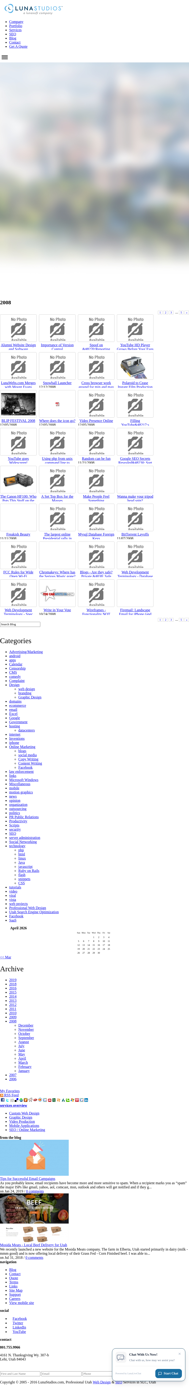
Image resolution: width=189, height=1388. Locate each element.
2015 (12, 992)
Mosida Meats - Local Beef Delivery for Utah (33, 1245)
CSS (21, 883)
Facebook (25, 767)
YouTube (17, 1332)
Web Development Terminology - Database (135, 574)
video (13, 891)
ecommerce (17, 705)
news (13, 796)
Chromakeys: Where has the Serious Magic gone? (57, 574)
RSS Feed (9, 1095)
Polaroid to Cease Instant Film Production (135, 385)
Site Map (15, 1290)
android (14, 656)
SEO (12, 34)
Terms (13, 1282)
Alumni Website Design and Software (18, 347)
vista (12, 900)
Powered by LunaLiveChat (128, 1374)
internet (14, 734)
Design (14, 685)
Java (21, 862)
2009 (12, 1017)
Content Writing (30, 763)
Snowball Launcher (57, 383)
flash (21, 875)
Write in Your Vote (57, 610)
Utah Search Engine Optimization (34, 912)
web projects (18, 904)
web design (26, 689)
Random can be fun (96, 459)
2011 (12, 1009)
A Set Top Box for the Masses (57, 498)
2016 (12, 988)
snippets (24, 879)
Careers (14, 1299)
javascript (25, 867)
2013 (12, 1001)
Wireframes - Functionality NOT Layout (96, 614)
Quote (13, 1278)
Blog (12, 38)
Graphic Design (29, 697)
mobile (14, 788)
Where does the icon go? (57, 421)
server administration (24, 838)
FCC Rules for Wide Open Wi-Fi (18, 574)
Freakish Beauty (18, 534)
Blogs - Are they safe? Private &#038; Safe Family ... (96, 576)
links (12, 776)
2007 (12, 1075)
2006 (12, 1079)
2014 (12, 996)
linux (22, 858)
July (21, 1046)
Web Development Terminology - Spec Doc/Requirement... (18, 614)
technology (17, 846)
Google (14, 718)
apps (12, 660)
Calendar (15, 664)
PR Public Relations (24, 817)
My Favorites (10, 1091)
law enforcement (21, 772)
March (23, 1062)
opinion (14, 800)
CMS (13, 672)
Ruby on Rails (28, 871)
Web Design (102, 1382)
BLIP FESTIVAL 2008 (18, 421)
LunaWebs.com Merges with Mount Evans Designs (18, 387)
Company (16, 22)
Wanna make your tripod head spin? (135, 498)
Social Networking (23, 842)
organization (18, 805)
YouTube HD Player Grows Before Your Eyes (135, 347)
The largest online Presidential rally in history (57, 538)
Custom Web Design (24, 1113)
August (23, 1042)
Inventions (17, 738)
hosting (14, 726)
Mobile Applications (24, 1126)
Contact (15, 42)
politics (14, 813)
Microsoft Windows (23, 780)
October (24, 1034)
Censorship (17, 668)
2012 (12, 1005)
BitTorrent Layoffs (135, 534)
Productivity (18, 821)
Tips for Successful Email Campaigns (27, 1179)
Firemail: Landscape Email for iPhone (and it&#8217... (135, 614)
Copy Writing (28, 759)
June (21, 1050)
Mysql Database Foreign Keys (96, 536)
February (25, 1067)
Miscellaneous (19, 784)
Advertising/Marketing (26, 652)
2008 (12, 1021)
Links (13, 1286)
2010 (12, 1013)
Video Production (22, 1121)
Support (15, 1294)
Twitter (16, 1323)
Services (15, 30)
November (26, 1029)
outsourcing (18, 809)
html (21, 854)
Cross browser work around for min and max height (96, 387)
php (21, 850)
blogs (22, 751)
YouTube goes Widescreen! (18, 461)
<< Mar (5, 957)
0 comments (35, 1191)
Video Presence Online (96, 421)
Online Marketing (22, 747)
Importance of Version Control (57, 347)
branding (24, 693)
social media (27, 755)
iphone (14, 743)
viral (12, 895)
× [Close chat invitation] (179, 1354)
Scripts (14, 825)
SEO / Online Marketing (27, 1130)
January (24, 1071)
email (13, 710)
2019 (12, 980)
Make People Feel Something (96, 498)
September (26, 1038)
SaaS (12, 920)
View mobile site (21, 1303)
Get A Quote (18, 46)
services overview (13, 1105)
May (21, 1054)
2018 (12, 984)
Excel (13, 714)
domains (15, 701)
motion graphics (21, 792)
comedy (15, 677)
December (25, 1025)
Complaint (17, 681)
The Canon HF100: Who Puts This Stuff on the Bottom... (18, 500)
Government (18, 722)
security (15, 829)
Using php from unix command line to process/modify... (57, 463)
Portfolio (15, 26)
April (22, 1058)
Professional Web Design (27, 908)
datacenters (26, 730)
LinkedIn (17, 1327)
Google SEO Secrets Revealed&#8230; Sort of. (135, 463)
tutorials (15, 887)
